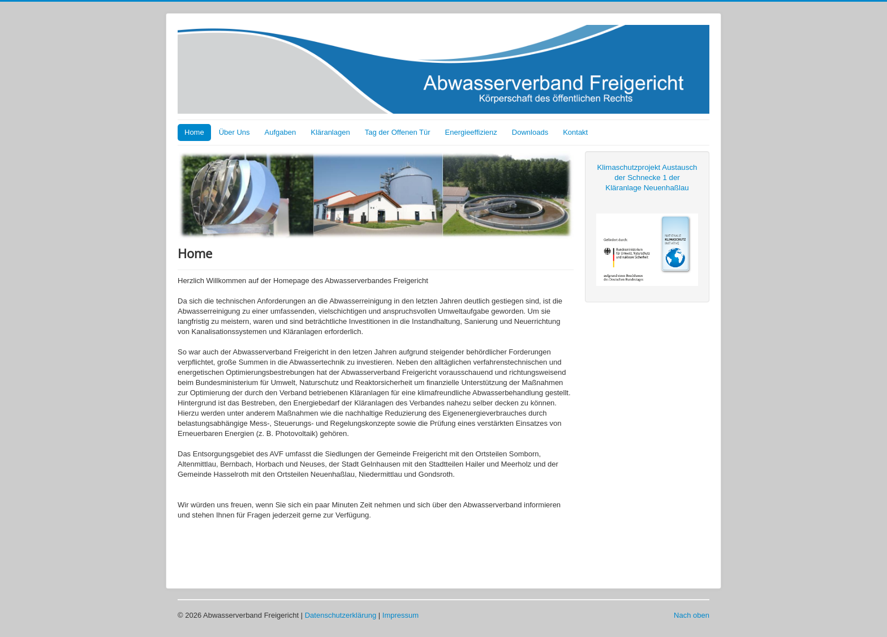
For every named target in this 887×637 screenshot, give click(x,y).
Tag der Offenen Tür (397, 132)
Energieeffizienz (471, 132)
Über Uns (234, 132)
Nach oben (691, 615)
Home (194, 132)
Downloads (530, 132)
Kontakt (575, 132)
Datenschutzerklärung (340, 615)
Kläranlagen (330, 132)
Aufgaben (280, 132)
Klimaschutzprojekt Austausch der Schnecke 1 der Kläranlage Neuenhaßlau (647, 177)
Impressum (400, 615)
